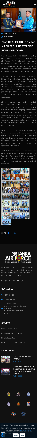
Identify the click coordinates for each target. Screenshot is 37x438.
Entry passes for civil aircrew (11, 333)
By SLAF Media (7, 37)
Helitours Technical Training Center (13, 342)
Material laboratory (8, 338)
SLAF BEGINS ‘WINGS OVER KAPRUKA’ (22, 358)
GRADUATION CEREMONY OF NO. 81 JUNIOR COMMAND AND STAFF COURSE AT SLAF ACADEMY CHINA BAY (24, 370)
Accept (16, 435)
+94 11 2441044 (9, 295)
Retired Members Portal (9, 329)
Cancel (22, 435)
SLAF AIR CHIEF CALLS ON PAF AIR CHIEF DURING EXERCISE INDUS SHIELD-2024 (18, 46)
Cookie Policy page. (25, 431)
